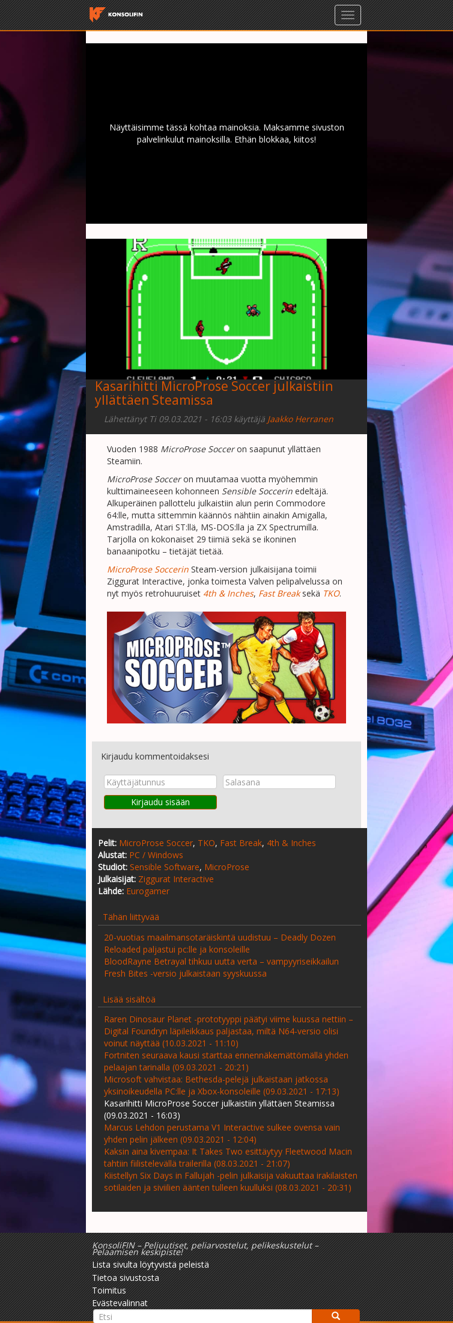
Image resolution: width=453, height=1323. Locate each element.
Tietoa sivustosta (125, 1277)
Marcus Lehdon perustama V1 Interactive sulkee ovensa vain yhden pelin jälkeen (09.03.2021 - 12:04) (222, 1133)
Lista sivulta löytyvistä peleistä (150, 1264)
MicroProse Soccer (156, 843)
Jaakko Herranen (300, 419)
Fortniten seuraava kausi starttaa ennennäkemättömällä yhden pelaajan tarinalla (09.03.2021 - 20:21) (226, 1061)
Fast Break (241, 843)
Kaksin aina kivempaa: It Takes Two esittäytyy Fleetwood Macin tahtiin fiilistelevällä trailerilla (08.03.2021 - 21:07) (228, 1157)
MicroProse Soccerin (148, 569)
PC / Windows (156, 855)
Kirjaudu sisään (160, 802)
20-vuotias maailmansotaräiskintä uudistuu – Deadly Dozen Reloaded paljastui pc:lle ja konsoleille (220, 943)
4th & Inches (291, 843)
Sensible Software (164, 867)
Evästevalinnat (120, 1303)
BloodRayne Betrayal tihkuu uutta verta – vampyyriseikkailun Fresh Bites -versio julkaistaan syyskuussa (221, 967)
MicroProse (226, 867)
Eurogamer (147, 891)
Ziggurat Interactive (176, 879)
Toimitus (109, 1290)
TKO (206, 843)
